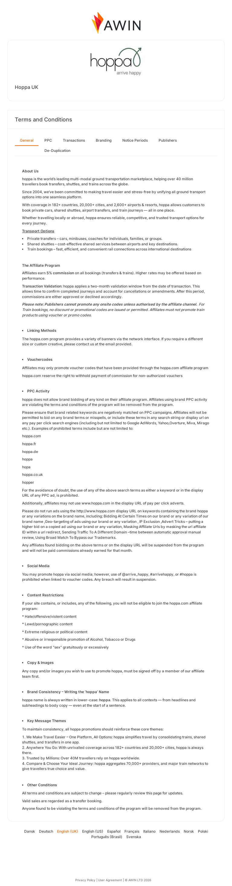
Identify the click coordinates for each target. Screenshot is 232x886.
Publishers (168, 140)
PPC (48, 140)
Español (114, 831)
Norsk (189, 831)
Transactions (74, 140)
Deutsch (46, 831)
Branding (103, 140)
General (27, 140)
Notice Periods (135, 140)
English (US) (92, 831)
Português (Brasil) (106, 836)
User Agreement (110, 880)
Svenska (133, 836)
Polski (203, 831)
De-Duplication (57, 150)
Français (131, 831)
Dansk (29, 831)
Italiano (149, 831)
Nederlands (170, 831)
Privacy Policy (85, 880)
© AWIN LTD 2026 (138, 880)
